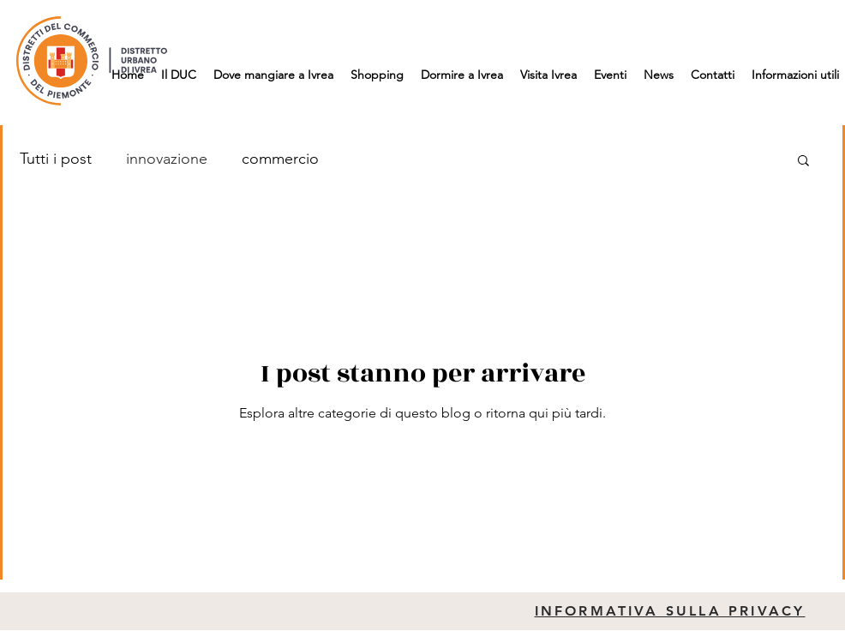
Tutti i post (56, 158)
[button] (803, 162)
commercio (280, 158)
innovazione (166, 158)
